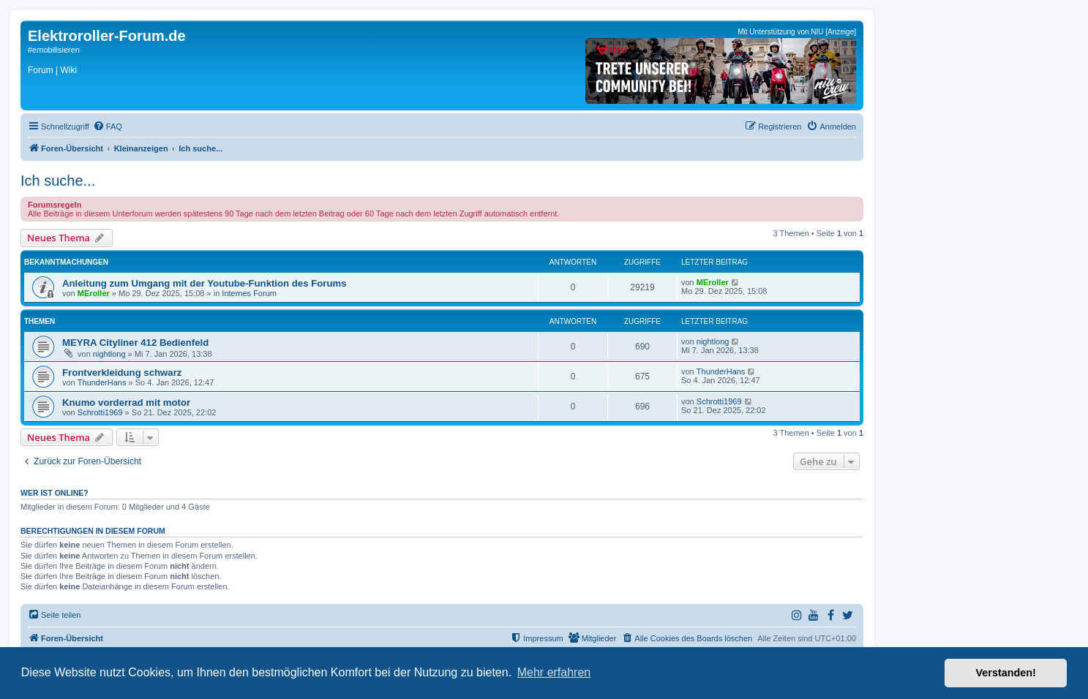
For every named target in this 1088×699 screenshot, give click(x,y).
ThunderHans (102, 382)
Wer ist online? (54, 492)
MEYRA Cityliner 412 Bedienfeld (135, 342)
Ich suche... (57, 181)
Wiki (68, 70)
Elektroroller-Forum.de (107, 36)
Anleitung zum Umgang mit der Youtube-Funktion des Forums (204, 283)
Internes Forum (249, 293)
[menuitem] (107, 126)
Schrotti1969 (100, 412)
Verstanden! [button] (1006, 673)
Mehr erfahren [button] (554, 672)
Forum (40, 70)
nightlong (109, 354)
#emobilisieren (54, 49)
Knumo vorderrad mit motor (126, 402)
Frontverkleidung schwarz (121, 372)
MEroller (94, 293)
